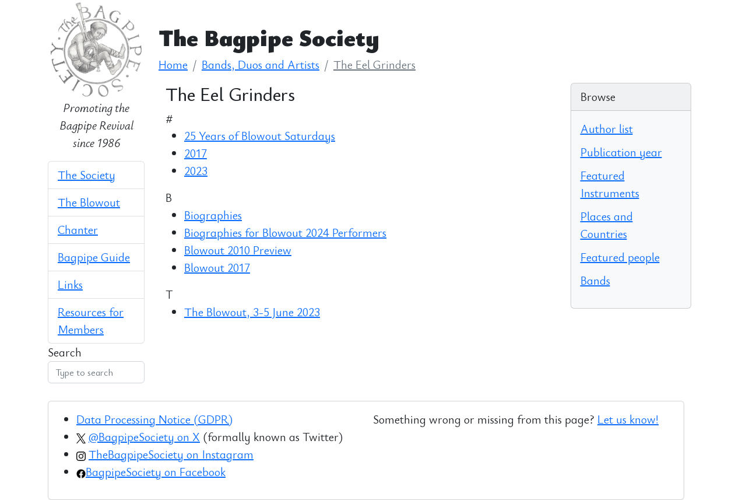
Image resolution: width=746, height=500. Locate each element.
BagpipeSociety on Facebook (156, 472)
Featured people (620, 257)
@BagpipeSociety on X (144, 437)
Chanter (78, 229)
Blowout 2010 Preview (237, 250)
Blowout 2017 (217, 267)
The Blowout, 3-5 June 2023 (252, 312)
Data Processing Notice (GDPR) (154, 419)
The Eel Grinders (374, 64)
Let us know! (628, 419)
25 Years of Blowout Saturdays (259, 136)
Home (173, 64)
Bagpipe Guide (94, 257)
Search (65, 352)
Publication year (621, 152)
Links (70, 284)
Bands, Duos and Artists (260, 64)
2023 (195, 171)
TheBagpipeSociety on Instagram (171, 454)
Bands (595, 280)
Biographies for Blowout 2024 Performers (285, 232)
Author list (606, 129)
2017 (195, 153)
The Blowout (89, 202)
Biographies (213, 215)
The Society (86, 175)
